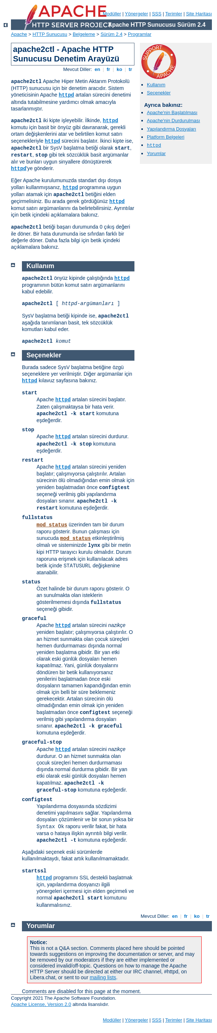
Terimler (173, 13)
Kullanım (156, 84)
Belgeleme (84, 34)
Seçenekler (159, 92)
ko (119, 69)
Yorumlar (156, 153)
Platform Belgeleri (165, 137)
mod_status (52, 525)
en (97, 69)
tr (130, 69)
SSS (156, 13)
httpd (66, 95)
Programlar (139, 34)
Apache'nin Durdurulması (173, 120)
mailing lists (103, 977)
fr (108, 69)
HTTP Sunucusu (50, 34)
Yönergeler (136, 13)
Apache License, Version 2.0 (41, 1004)
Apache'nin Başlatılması (172, 112)
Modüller (112, 13)
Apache (19, 34)
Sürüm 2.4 (111, 34)
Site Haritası (199, 13)
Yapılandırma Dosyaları (171, 129)
